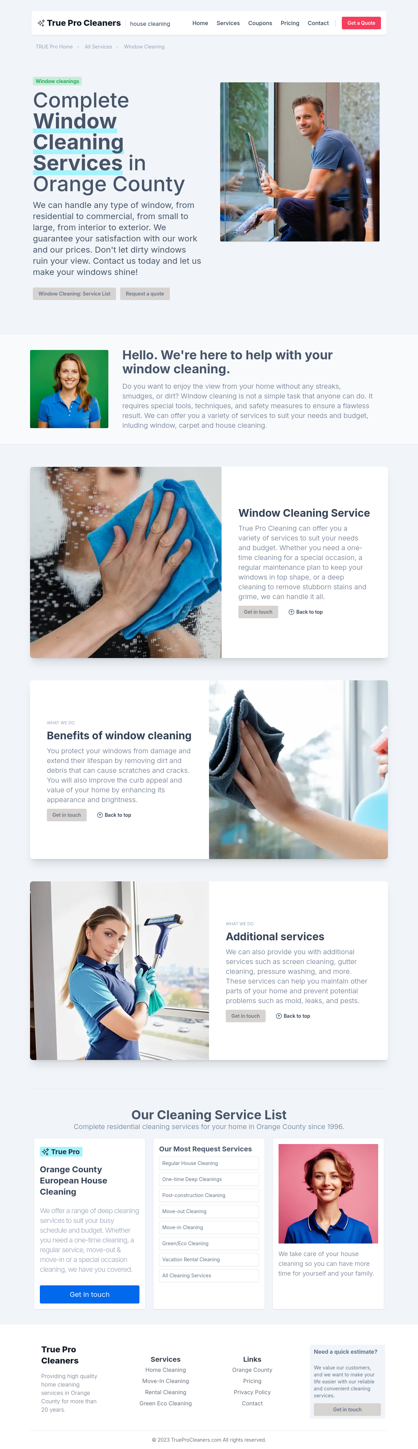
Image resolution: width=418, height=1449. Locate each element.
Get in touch (258, 612)
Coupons (260, 23)
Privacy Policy (252, 1392)
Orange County (252, 1369)
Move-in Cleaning (182, 1227)
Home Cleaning (165, 1369)
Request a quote (145, 294)
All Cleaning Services (186, 1275)
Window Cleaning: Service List (74, 294)
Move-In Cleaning (165, 1380)
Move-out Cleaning (184, 1211)
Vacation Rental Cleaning (191, 1259)
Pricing (290, 23)
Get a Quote (361, 23)
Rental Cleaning (165, 1392)
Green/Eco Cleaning (185, 1243)
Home (200, 23)
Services (228, 23)
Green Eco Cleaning (165, 1403)
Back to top (305, 611)
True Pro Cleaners (84, 23)
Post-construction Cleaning (193, 1195)
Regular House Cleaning (190, 1163)
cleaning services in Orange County (65, 1393)
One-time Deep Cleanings (192, 1179)
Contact (318, 23)
